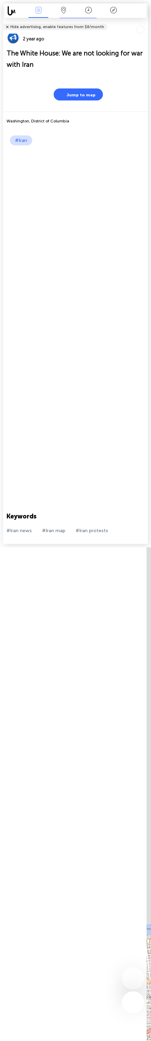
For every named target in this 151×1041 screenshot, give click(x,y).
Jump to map (77, 94)
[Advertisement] (75, 224)
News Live (38, 11)
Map (63, 11)
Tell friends (145, 22)
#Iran (21, 140)
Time (88, 11)
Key (113, 11)
